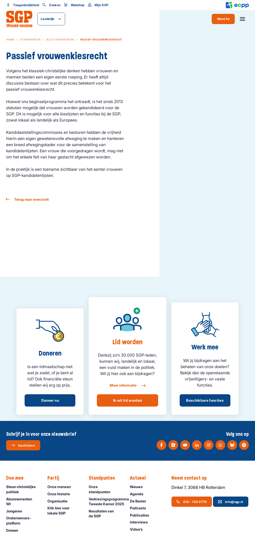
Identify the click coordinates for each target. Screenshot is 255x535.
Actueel (140, 478)
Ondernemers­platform (22, 520)
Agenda (139, 493)
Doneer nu (50, 400)
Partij (55, 478)
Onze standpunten (105, 489)
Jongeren (16, 511)
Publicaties (142, 515)
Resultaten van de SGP (105, 513)
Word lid (223, 19)
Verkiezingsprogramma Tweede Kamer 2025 (107, 501)
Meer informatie (127, 385)
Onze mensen (61, 486)
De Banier (140, 501)
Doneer (14, 530)
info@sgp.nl (230, 502)
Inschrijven (23, 445)
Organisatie (59, 501)
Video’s (138, 529)
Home (10, 39)
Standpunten (30, 39)
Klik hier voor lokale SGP (63, 510)
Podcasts (140, 508)
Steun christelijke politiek (22, 489)
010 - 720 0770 (191, 502)
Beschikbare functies (205, 400)
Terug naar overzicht (27, 199)
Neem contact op (191, 478)
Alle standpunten (60, 39)
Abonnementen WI (22, 501)
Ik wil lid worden (127, 400)
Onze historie (61, 493)
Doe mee (17, 478)
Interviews (141, 522)
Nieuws (138, 486)
